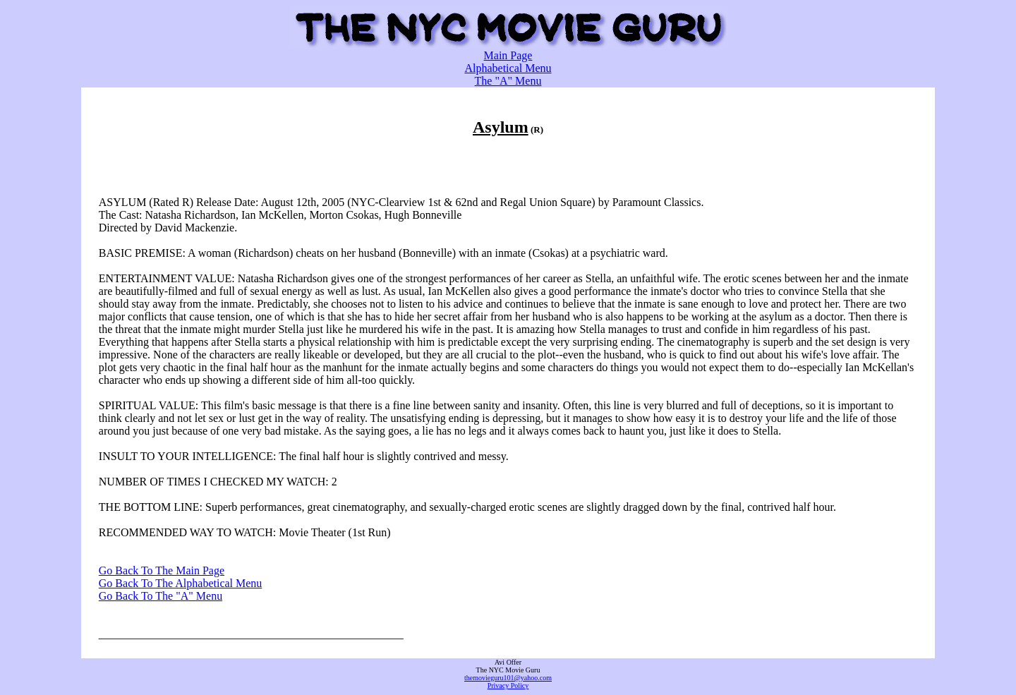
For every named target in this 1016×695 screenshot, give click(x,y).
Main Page (508, 55)
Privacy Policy (508, 685)
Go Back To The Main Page (161, 570)
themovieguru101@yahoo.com (508, 678)
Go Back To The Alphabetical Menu (180, 583)
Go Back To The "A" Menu (160, 596)
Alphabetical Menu (507, 68)
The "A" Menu (508, 81)
